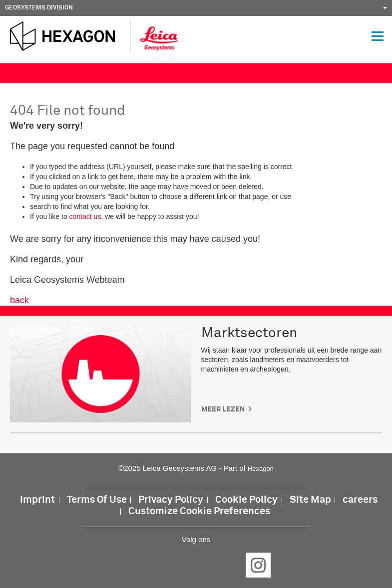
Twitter (196, 565)
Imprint (37, 500)
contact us (85, 216)
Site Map (310, 500)
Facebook (134, 565)
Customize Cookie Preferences (199, 511)
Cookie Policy (246, 500)
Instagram (258, 565)
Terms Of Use (97, 500)
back (19, 300)
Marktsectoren (249, 333)
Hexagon (261, 468)
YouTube (227, 565)
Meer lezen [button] (223, 409)
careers (360, 500)
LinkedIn (165, 565)
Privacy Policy (170, 500)
